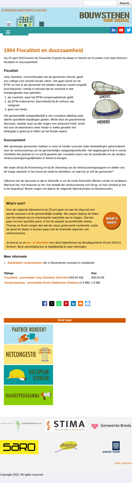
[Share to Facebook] (44, 303)
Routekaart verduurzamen (25, 262)
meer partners (123, 463)
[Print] (87, 303)
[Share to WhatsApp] (59, 303)
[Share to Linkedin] (73, 303)
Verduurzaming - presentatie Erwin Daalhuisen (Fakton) (41, 282)
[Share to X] (51, 303)
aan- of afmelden (37, 242)
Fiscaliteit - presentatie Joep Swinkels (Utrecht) (36, 277)
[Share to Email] (80, 303)
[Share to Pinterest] (66, 303)
